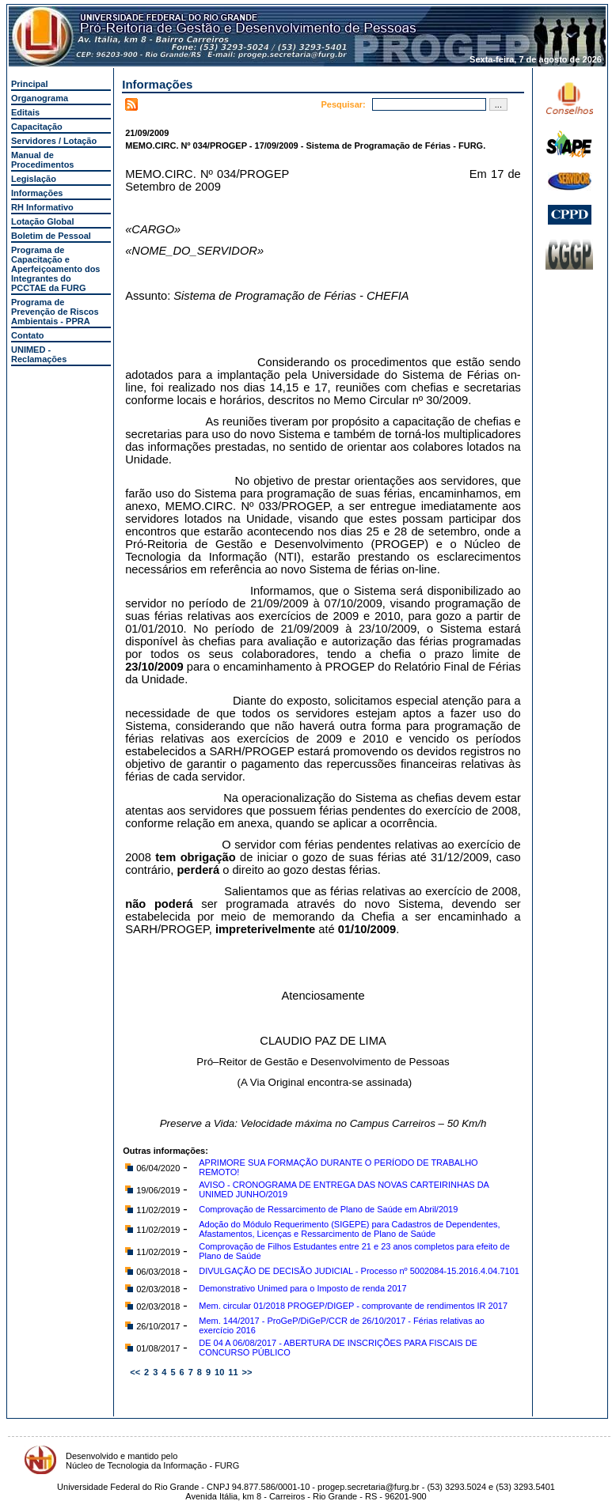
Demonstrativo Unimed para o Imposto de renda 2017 (302, 1288)
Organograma (39, 98)
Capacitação (37, 126)
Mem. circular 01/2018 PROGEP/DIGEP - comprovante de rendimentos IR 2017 (353, 1305)
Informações (37, 193)
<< (135, 1372)
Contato (27, 335)
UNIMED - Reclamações (39, 354)
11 (233, 1372)
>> (247, 1372)
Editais (25, 112)
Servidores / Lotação (54, 141)
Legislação (33, 178)
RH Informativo (42, 207)
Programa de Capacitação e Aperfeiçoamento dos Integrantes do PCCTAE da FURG (55, 269)
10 (219, 1372)
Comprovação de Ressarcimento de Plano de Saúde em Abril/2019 (328, 1209)
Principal (29, 84)
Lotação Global (42, 221)
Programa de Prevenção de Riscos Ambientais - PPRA (55, 311)
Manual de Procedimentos (42, 159)
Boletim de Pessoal (51, 235)
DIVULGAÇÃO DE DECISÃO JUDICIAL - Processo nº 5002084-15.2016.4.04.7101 (359, 1271)
